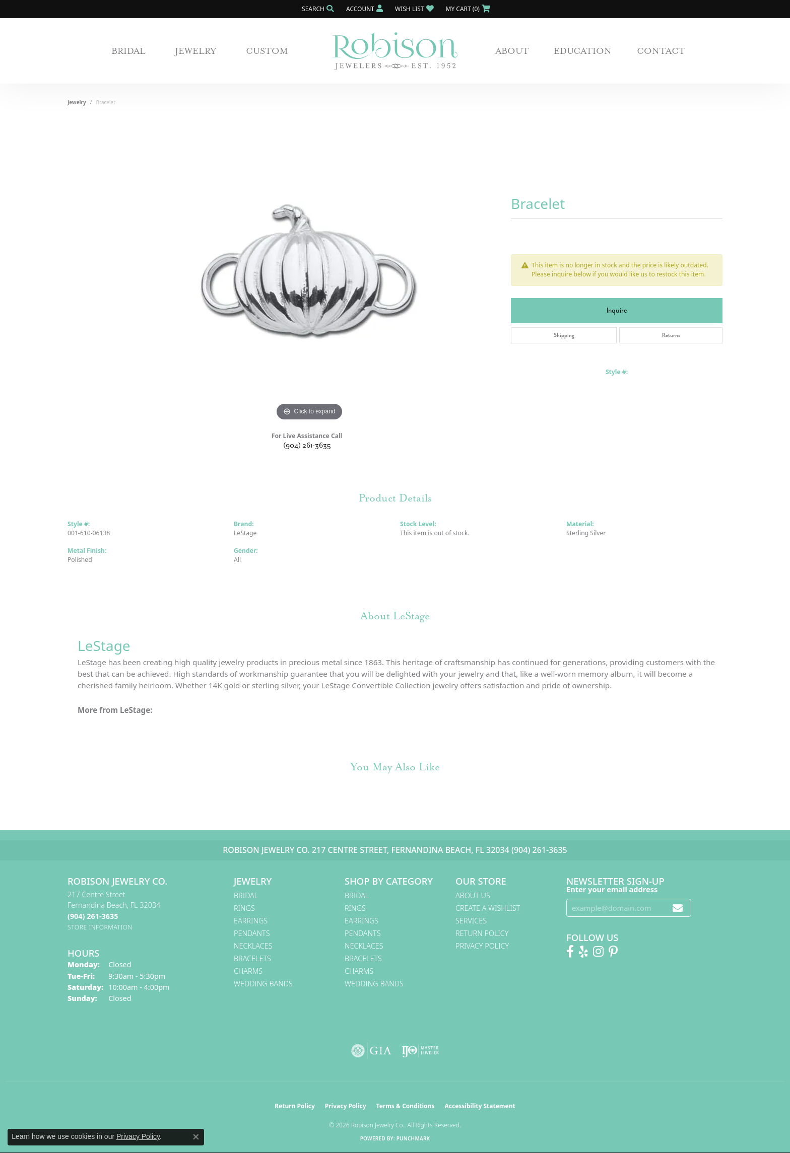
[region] (309, 272)
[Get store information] (100, 927)
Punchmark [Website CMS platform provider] (413, 1138)
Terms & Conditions (405, 1106)
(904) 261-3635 (307, 445)
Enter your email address (611, 889)
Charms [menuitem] (248, 971)
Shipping (564, 335)
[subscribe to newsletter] (678, 908)
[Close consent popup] (196, 1137)
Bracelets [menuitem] (252, 958)
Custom (267, 50)
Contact (661, 50)
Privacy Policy (482, 946)
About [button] (512, 50)
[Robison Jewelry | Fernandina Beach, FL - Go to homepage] (395, 51)
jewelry (77, 102)
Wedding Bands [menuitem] (263, 983)
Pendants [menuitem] (252, 933)
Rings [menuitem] (244, 908)
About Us (472, 895)
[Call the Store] (93, 916)
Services (471, 920)
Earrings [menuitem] (251, 920)
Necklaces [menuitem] (253, 946)
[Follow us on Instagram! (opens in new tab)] (598, 952)
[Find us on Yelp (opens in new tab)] (583, 952)
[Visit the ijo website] (420, 1050)
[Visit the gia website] (371, 1050)
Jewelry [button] (196, 50)
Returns (671, 335)
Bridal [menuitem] (246, 895)
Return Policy (482, 933)
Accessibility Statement (479, 1106)
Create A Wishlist (487, 908)
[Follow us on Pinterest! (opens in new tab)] (613, 952)
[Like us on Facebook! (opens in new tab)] (570, 952)
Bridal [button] (128, 50)
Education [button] (583, 50)
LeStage (245, 533)
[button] (317, 9)
